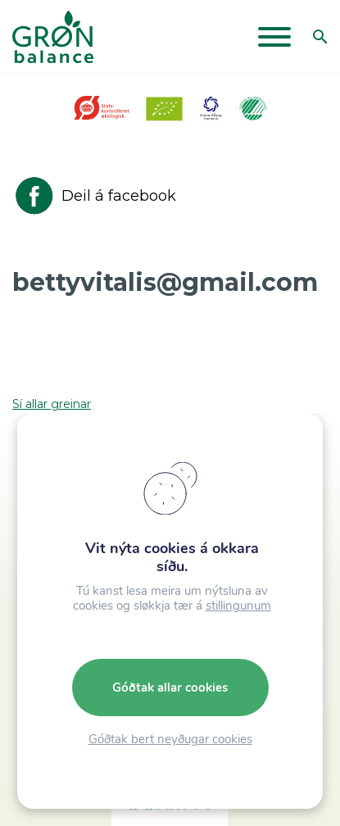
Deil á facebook (94, 196)
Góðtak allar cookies (170, 687)
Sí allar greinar (51, 404)
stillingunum (238, 605)
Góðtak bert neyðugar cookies (170, 739)
